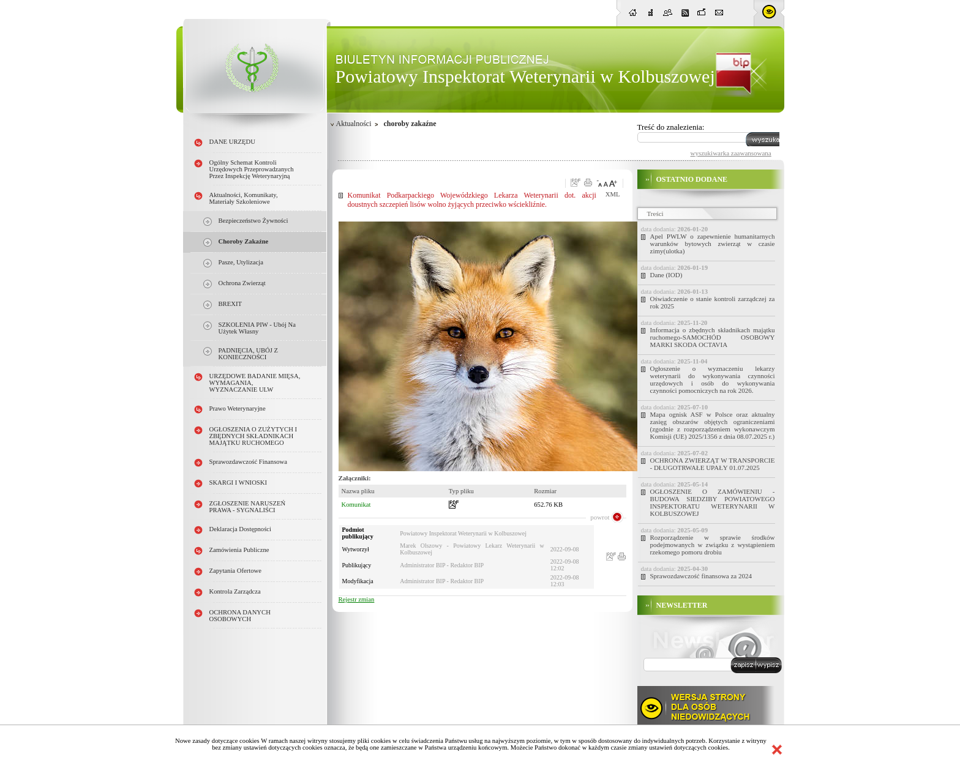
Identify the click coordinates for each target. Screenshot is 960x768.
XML (613, 194)
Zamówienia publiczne (239, 549)
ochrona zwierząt (242, 283)
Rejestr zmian (357, 599)
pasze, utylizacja (241, 262)
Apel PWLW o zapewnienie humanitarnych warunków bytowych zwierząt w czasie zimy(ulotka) (712, 244)
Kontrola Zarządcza (235, 591)
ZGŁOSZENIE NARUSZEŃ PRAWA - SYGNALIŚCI (247, 506)
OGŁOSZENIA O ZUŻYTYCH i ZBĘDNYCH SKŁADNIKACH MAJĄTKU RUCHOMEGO (253, 436)
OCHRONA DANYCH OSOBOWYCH (240, 615)
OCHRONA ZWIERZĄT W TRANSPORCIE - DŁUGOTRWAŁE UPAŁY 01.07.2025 (712, 464)
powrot (599, 517)
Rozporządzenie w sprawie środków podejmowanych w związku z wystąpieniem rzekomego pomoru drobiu (712, 545)
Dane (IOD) (666, 274)
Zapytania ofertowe (235, 570)
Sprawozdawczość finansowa (248, 461)
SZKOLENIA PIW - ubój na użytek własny (257, 328)
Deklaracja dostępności (240, 529)
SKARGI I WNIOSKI (238, 482)
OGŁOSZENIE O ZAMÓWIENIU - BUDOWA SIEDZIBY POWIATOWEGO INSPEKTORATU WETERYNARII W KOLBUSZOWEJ (712, 502)
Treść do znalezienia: (671, 127)
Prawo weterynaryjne (237, 408)
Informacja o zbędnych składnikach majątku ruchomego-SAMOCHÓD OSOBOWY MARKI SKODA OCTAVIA (712, 337)
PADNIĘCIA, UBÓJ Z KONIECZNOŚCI (249, 353)
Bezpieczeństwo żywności (253, 220)
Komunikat (356, 504)
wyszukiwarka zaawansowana (731, 153)
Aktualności (354, 123)
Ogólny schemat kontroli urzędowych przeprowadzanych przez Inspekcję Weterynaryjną (251, 169)
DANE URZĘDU (232, 141)
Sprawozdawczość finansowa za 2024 (701, 576)
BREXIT (230, 303)
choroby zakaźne (244, 241)
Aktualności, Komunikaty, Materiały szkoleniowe (243, 198)
